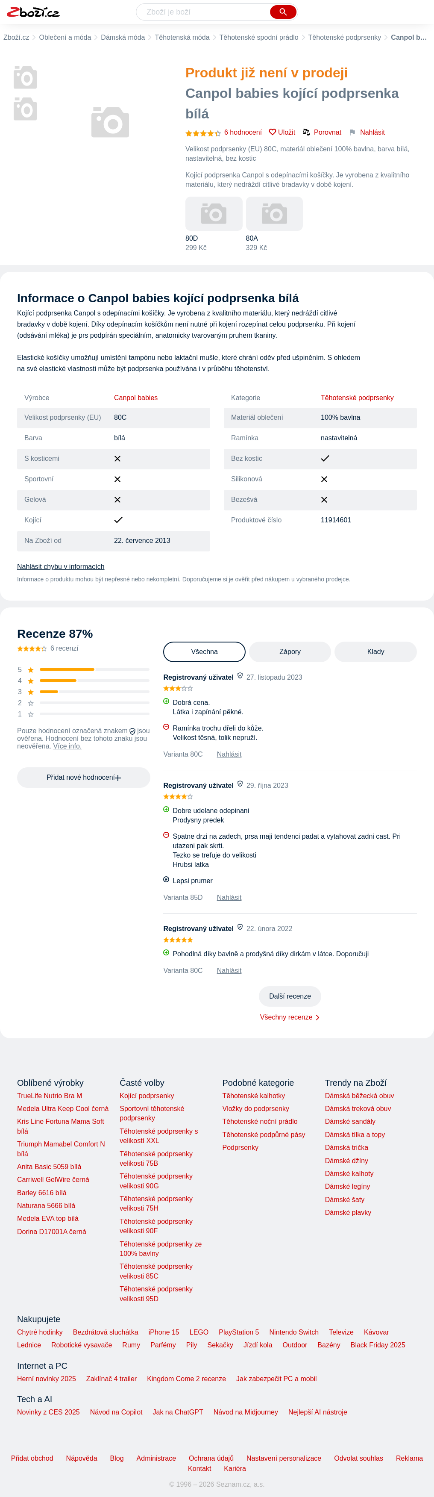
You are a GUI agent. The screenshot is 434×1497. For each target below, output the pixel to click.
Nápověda (81, 1458)
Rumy (131, 1345)
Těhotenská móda (182, 37)
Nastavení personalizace (283, 1458)
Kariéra (235, 1468)
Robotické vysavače (81, 1345)
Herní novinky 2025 (46, 1378)
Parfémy (163, 1345)
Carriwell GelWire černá (53, 1179)
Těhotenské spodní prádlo (259, 37)
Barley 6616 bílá (42, 1192)
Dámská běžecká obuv (359, 1095)
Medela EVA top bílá (48, 1218)
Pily (191, 1345)
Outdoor (295, 1345)
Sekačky (220, 1345)
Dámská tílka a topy (355, 1134)
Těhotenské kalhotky (253, 1095)
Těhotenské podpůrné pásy (263, 1134)
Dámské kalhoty (349, 1173)
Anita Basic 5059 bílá (49, 1166)
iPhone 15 (164, 1332)
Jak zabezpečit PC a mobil (276, 1378)
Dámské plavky (348, 1212)
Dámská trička (346, 1147)
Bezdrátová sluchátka (105, 1332)
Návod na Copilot (116, 1412)
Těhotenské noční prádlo (259, 1121)
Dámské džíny (346, 1160)
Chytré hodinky (40, 1332)
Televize (341, 1332)
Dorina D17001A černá (51, 1231)
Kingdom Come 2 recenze (186, 1378)
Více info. (67, 746)
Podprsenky (240, 1147)
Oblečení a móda (65, 37)
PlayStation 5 (239, 1332)
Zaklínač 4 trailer (111, 1378)
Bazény (328, 1345)
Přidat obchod (32, 1458)
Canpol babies (136, 397)
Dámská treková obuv (358, 1108)
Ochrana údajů (211, 1458)
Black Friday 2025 (378, 1345)
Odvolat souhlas (358, 1458)
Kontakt (199, 1468)
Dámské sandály (350, 1121)
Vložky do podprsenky (255, 1108)
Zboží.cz (16, 37)
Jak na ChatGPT (177, 1412)
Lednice (29, 1345)
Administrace (156, 1458)
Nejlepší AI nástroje (317, 1412)
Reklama (409, 1458)
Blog (117, 1458)
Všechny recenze (286, 1017)
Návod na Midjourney (246, 1412)
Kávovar (376, 1332)
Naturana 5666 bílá (46, 1205)
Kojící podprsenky (147, 1095)
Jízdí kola (258, 1345)
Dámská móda (123, 37)
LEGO (199, 1332)
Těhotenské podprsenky (344, 37)
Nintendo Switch (294, 1332)
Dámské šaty (344, 1199)
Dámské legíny (347, 1186)
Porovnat (321, 132)
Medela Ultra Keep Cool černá (62, 1108)
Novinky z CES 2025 (48, 1412)
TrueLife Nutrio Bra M (49, 1095)
